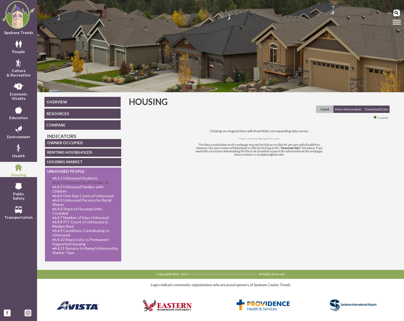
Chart (325, 109)
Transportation (18, 212)
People (18, 46)
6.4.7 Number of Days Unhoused (80, 217)
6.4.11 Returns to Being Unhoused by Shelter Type (85, 250)
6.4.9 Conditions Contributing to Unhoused (81, 233)
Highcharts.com (271, 138)
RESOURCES (58, 113)
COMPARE (55, 125)
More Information (348, 109)
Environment (18, 131)
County (380, 118)
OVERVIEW (57, 102)
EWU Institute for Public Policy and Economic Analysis (222, 274)
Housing (18, 169)
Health (18, 150)
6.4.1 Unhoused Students (75, 178)
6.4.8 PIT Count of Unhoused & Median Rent (80, 224)
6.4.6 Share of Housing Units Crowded (77, 211)
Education (18, 112)
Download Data (376, 109)
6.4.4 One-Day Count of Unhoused (82, 196)
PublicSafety (19, 190)
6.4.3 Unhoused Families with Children (78, 189)
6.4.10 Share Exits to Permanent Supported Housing (80, 241)
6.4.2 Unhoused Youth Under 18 (80, 182)
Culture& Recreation (19, 67)
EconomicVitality (18, 91)
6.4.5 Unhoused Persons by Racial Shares (81, 202)
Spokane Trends (18, 17)
